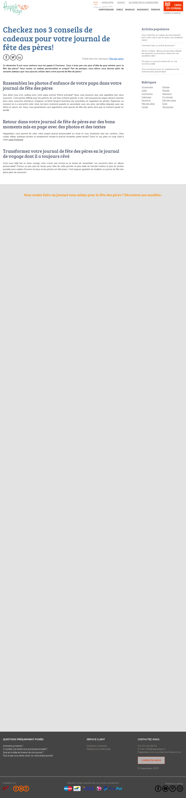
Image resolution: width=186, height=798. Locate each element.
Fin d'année (167, 97)
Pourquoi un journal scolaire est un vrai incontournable (159, 62)
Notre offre (107, 2)
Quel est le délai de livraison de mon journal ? (23, 752)
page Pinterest (16, 140)
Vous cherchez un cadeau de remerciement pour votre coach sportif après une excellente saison (162, 37)
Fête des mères (169, 100)
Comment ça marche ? (172, 13)
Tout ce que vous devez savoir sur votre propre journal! (28, 756)
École (164, 104)
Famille (145, 107)
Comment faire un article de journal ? (158, 46)
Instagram (180, 788)
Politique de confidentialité (98, 749)
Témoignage (167, 107)
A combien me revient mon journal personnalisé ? (25, 749)
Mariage (165, 87)
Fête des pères (116, 59)
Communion (147, 94)
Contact (121, 2)
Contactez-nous (151, 760)
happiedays (16, 8)
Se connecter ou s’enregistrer (143, 2)
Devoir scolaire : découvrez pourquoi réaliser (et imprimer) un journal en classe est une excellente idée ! (161, 53)
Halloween (146, 97)
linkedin (19, 57)
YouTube (165, 788)
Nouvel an (146, 100)
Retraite (165, 91)
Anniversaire (147, 87)
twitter (13, 57)
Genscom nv (174, 752)
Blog (95, 2)
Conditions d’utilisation (97, 746)
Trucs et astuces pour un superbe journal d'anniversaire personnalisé (160, 70)
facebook (6, 57)
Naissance (166, 94)
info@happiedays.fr (156, 749)
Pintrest (172, 788)
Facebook (158, 788)
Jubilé (144, 91)
